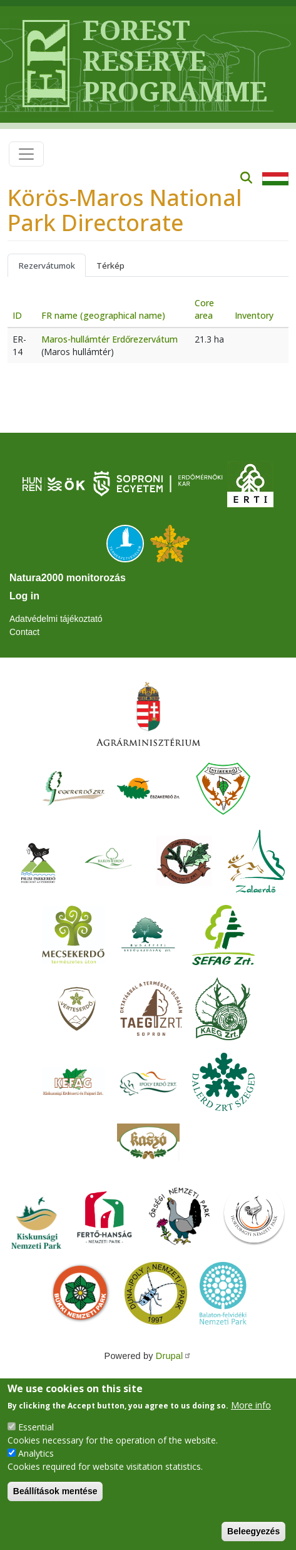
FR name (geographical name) (103, 315)
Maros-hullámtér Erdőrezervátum (109, 339)
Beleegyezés (253, 1531)
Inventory (254, 315)
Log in (24, 596)
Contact (24, 632)
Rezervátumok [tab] (46, 265)
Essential (36, 1427)
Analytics (36, 1453)
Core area (204, 309)
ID (17, 315)
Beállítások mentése (55, 1491)
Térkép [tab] (110, 265)
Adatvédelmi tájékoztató (56, 619)
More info (251, 1405)
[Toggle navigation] (26, 154)
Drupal (174, 1356)
